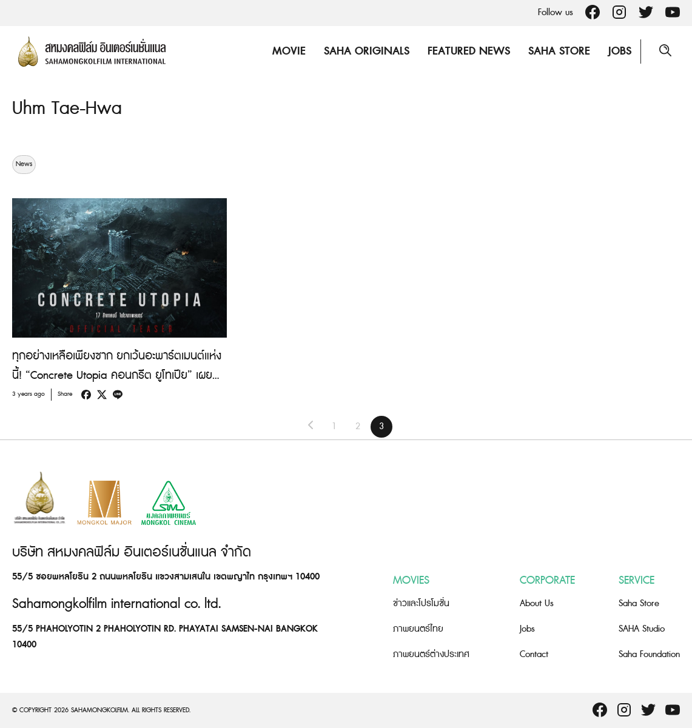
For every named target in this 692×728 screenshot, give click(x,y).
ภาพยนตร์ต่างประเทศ (431, 654)
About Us (537, 603)
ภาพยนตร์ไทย (418, 628)
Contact (534, 654)
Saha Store (559, 51)
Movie (289, 51)
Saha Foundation (649, 654)
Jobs (619, 51)
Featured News (469, 51)
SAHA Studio (642, 628)
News (24, 163)
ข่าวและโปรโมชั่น (421, 603)
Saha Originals (366, 51)
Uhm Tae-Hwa (67, 108)
